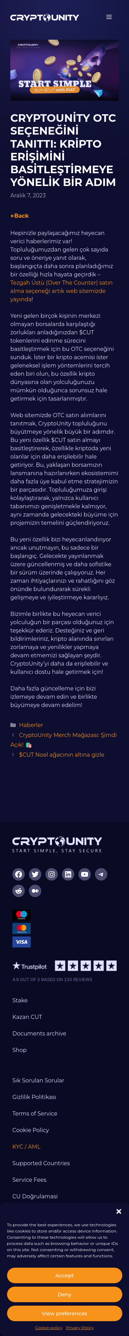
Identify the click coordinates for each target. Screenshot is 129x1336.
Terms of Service (34, 1113)
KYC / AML (26, 1146)
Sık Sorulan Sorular (38, 1080)
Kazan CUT (27, 1017)
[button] (118, 1211)
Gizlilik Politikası (34, 1097)
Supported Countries (41, 1163)
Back (21, 216)
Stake (20, 1000)
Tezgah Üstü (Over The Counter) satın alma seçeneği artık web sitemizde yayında (61, 291)
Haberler (31, 725)
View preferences (64, 1313)
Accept (64, 1275)
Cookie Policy (30, 1130)
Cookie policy (48, 1327)
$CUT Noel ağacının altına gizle (62, 755)
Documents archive (39, 1033)
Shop (19, 1050)
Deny (65, 1294)
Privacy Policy (80, 1327)
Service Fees (29, 1180)
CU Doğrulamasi (35, 1196)
